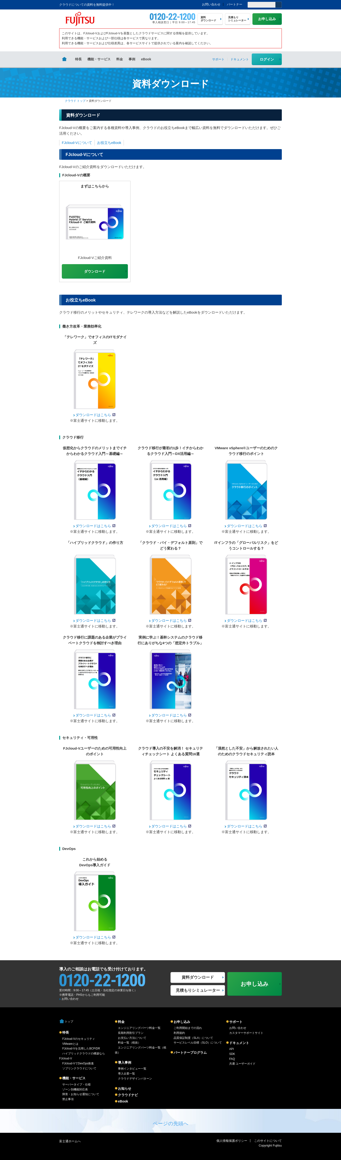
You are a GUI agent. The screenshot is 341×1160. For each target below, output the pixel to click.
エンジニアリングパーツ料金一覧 (139, 1028)
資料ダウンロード (198, 977)
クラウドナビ (128, 1095)
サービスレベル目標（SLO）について (198, 1042)
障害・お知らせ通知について (80, 1094)
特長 (78, 59)
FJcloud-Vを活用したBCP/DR (81, 1048)
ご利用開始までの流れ (188, 1028)
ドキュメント (239, 1043)
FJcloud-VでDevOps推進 (78, 1063)
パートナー (234, 4)
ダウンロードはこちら (93, 415)
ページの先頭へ (170, 1123)
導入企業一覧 (126, 1073)
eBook (146, 59)
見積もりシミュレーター (198, 990)
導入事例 (124, 1062)
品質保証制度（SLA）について (193, 1038)
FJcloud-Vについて (77, 143)
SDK (232, 1054)
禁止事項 (68, 1099)
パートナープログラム (190, 1052)
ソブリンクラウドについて (79, 1068)
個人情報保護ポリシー (231, 1140)
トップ (69, 1021)
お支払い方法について (132, 1038)
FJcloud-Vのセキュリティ (78, 1038)
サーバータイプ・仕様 (76, 1084)
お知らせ (124, 1088)
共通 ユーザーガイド (242, 1063)
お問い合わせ (211, 4)
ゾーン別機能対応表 (75, 1089)
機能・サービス (99, 59)
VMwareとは (70, 1043)
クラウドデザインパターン (135, 1078)
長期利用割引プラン (131, 1033)
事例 (132, 59)
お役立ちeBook (109, 143)
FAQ (232, 1059)
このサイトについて (268, 1140)
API (231, 1049)
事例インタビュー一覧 (132, 1068)
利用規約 (179, 1033)
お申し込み (182, 1022)
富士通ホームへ (70, 1141)
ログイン (267, 59)
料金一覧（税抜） (129, 1042)
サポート (235, 1022)
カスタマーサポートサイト (246, 1033)
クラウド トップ (75, 100)
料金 (119, 59)
